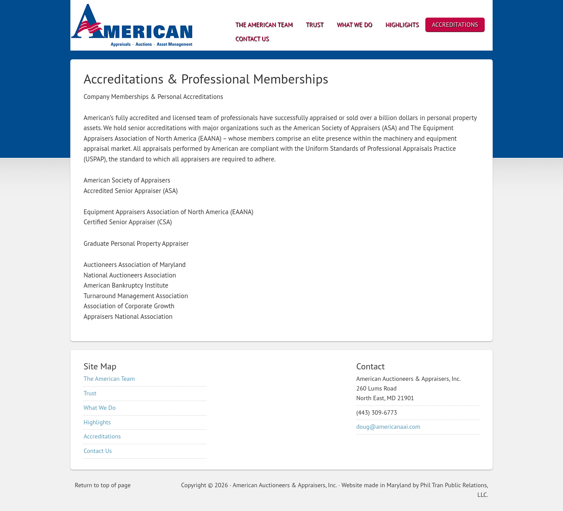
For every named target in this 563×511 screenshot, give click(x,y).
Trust (90, 393)
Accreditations (102, 436)
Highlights (97, 422)
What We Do (100, 408)
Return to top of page (103, 485)
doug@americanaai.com (388, 427)
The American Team (109, 379)
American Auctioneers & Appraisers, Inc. (147, 25)
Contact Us (98, 451)
